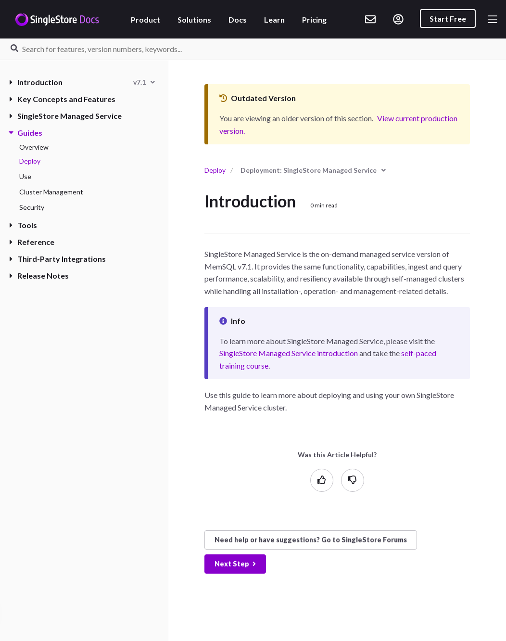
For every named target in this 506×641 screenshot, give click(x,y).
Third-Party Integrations (58, 258)
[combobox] (144, 82)
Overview (34, 147)
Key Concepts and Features (62, 98)
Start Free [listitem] (448, 18)
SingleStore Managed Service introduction (288, 353)
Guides (26, 132)
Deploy (29, 161)
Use (25, 176)
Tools (23, 225)
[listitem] (370, 19)
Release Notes (39, 275)
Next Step (235, 564)
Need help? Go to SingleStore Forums (311, 540)
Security (31, 207)
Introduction (36, 82)
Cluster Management (51, 192)
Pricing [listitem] (314, 19)
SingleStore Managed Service (66, 115)
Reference (32, 241)
